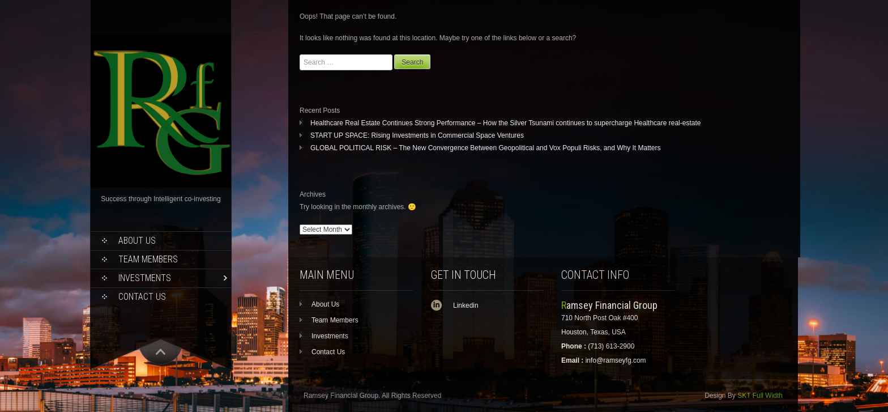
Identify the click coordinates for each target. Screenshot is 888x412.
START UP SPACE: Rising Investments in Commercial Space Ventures (417, 135)
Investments (144, 278)
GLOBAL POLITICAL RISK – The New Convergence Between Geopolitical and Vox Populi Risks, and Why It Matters (485, 148)
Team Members (148, 259)
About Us (137, 240)
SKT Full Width (760, 396)
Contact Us (142, 296)
